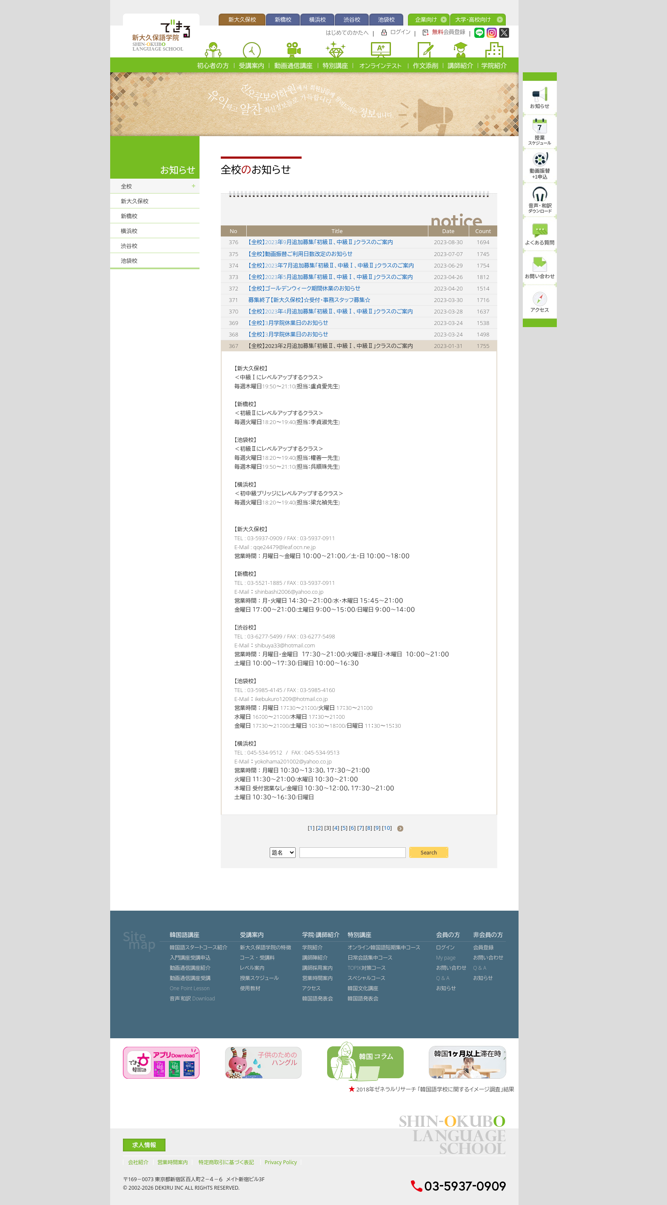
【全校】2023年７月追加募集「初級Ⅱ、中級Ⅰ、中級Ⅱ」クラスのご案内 (331, 265)
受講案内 (252, 65)
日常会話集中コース (370, 957)
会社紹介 (138, 1162)
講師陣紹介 (315, 957)
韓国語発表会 (317, 998)
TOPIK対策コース (367, 967)
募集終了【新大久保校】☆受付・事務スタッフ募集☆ (309, 300)
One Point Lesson (190, 988)
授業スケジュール (259, 978)
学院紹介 (494, 65)
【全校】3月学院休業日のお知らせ (288, 323)
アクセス (311, 988)
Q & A (442, 978)
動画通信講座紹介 (190, 967)
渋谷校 (352, 19)
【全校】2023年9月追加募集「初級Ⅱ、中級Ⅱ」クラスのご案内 (320, 242)
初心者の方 (213, 65)
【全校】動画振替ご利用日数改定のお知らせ (300, 254)
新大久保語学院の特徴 (265, 947)
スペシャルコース (366, 978)
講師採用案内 (317, 967)
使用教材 (250, 988)
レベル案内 (252, 967)
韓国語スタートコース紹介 (199, 947)
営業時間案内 (317, 978)
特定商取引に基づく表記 (226, 1162)
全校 (126, 186)
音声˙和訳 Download (192, 998)
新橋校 (283, 19)
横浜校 (317, 19)
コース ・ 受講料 (257, 957)
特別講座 (335, 65)
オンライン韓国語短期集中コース (384, 947)
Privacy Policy (281, 1162)
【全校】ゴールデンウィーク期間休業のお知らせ (304, 288)
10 (387, 828)
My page (446, 957)
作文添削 (426, 65)
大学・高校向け (473, 19)
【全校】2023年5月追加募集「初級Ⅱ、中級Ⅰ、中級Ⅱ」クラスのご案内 (330, 277)
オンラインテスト (380, 66)
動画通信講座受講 (190, 978)
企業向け (426, 19)
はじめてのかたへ (347, 33)
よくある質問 (540, 242)
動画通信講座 (293, 65)
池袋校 (386, 19)
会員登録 (448, 32)
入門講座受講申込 (190, 957)
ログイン (400, 32)
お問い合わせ (451, 967)
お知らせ (446, 988)
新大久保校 (242, 19)
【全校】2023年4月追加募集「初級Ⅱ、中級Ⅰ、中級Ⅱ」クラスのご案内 (330, 311)
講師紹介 (460, 65)
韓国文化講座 (363, 988)
